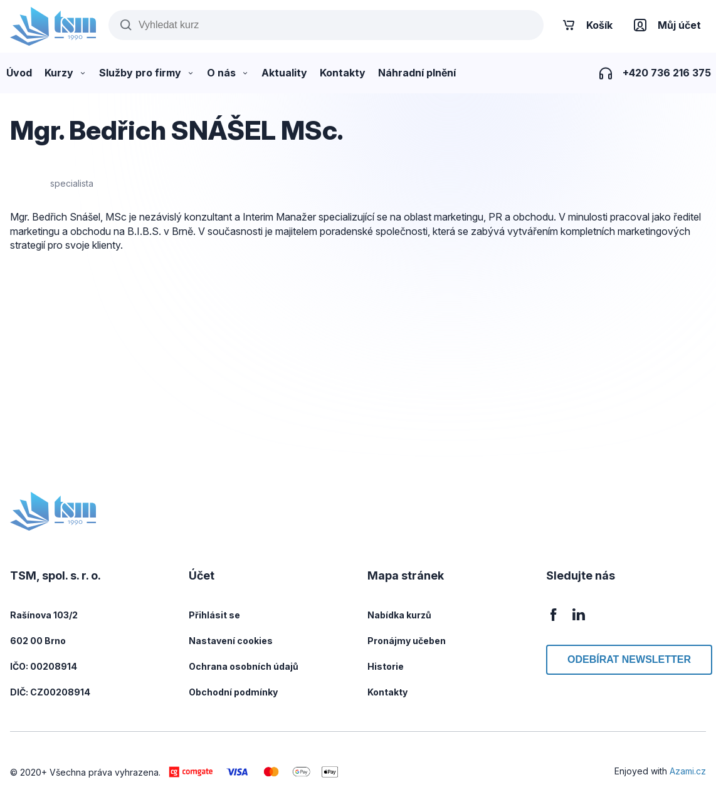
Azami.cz (688, 771)
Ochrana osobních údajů (243, 666)
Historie (385, 666)
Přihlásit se (214, 615)
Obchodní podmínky (233, 692)
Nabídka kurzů (399, 615)
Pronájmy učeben (406, 640)
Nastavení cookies (231, 640)
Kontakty (387, 692)
